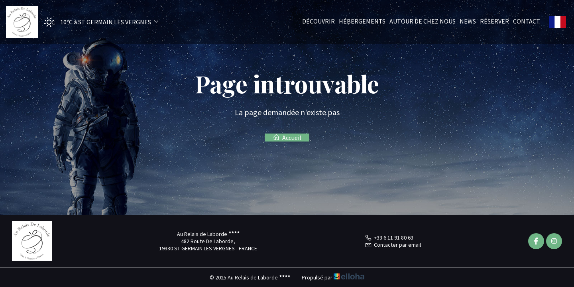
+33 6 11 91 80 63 (389, 237)
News (468, 21)
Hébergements (362, 21)
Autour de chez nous (422, 21)
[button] (98, 22)
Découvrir (318, 21)
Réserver (494, 21)
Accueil (287, 138)
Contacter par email (393, 244)
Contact (526, 21)
